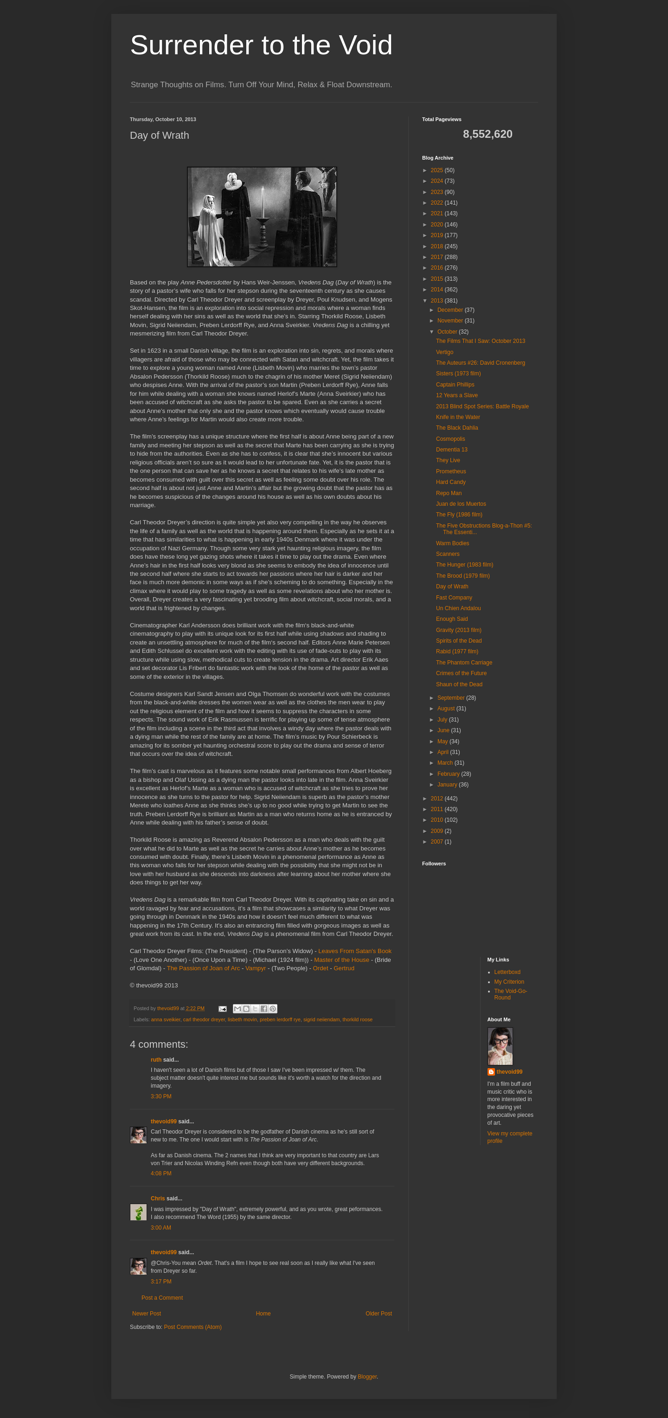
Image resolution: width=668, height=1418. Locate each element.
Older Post (379, 1313)
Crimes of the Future (461, 673)
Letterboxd (508, 972)
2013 (438, 300)
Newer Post (146, 1313)
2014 (438, 289)
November (451, 320)
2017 (438, 257)
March (446, 763)
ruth (156, 1060)
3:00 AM (161, 1228)
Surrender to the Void (261, 44)
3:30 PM (161, 1096)
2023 (438, 192)
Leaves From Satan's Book (355, 950)
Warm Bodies (452, 543)
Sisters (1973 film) (458, 373)
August (446, 708)
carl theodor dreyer (204, 1019)
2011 (438, 809)
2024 (438, 181)
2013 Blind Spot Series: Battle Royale (482, 406)
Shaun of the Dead (459, 684)
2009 (438, 831)
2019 (438, 235)
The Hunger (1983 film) (464, 564)
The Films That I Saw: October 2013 (481, 341)
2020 (438, 224)
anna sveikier (165, 1019)
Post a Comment (162, 1298)
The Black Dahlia (457, 428)
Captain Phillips (455, 384)
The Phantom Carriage (464, 662)
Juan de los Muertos (461, 504)
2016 (438, 267)
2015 (438, 279)
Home (263, 1313)
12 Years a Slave (457, 395)
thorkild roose (358, 1019)
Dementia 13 (452, 449)
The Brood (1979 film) (463, 576)
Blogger (367, 1376)
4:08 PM (161, 1173)
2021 (438, 213)
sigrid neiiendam (321, 1019)
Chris (158, 1198)
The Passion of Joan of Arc (203, 968)
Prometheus (451, 471)
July (443, 719)
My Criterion (510, 982)
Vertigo (444, 352)
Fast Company (454, 597)
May (443, 741)
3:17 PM (161, 1281)
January (448, 784)
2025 (438, 170)
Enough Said (452, 619)
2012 (438, 798)
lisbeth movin (242, 1019)
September (451, 698)
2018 (438, 246)
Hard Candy (451, 482)
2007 (438, 841)
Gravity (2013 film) (459, 630)
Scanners (448, 554)
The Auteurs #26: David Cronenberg (480, 363)
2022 (438, 203)
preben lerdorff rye (280, 1019)
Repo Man (449, 493)
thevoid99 (164, 1121)
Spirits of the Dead (459, 641)
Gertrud (344, 968)
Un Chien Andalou (458, 608)
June (444, 730)
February (449, 774)
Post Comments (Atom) (193, 1327)
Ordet (320, 968)
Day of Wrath (452, 586)
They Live (448, 460)
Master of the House (341, 959)
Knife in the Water (458, 417)
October (448, 332)
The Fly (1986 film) (459, 514)
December (451, 310)
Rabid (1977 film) (457, 651)
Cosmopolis (450, 439)
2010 (438, 820)
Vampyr (255, 968)
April (443, 752)
